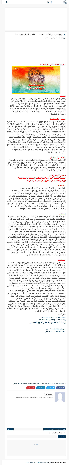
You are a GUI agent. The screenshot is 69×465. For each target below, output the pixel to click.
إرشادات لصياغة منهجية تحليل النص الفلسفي (51, 317)
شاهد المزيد (8, 429)
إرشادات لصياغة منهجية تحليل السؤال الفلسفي (46, 322)
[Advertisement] (34, 18)
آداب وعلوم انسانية (55, 383)
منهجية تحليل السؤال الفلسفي (19, 383)
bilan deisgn (59, 38)
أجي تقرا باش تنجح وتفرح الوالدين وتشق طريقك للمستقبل (36, 462)
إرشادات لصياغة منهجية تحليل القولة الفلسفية (50, 319)
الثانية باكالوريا (46, 383)
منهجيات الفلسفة (30, 383)
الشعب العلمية (39, 383)
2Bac (62, 383)
